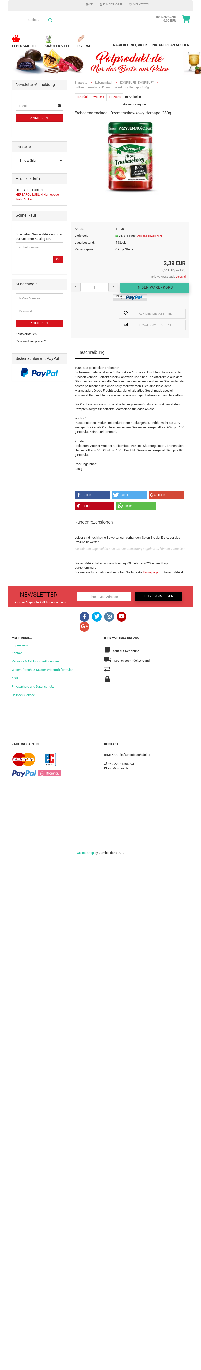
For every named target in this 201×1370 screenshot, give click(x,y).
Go (58, 259)
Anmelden (178, 549)
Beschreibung (91, 352)
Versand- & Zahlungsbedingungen (35, 661)
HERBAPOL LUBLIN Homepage (37, 194)
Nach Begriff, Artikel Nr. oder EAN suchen (151, 45)
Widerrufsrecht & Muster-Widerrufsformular (42, 670)
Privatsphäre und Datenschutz (33, 686)
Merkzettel (139, 4)
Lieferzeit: (81, 235)
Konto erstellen (26, 334)
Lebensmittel (24, 44)
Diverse (84, 44)
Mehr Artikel (24, 199)
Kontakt (17, 653)
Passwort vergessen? (31, 341)
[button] (92, 495)
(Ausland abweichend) (149, 235)
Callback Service (23, 695)
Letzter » (115, 97)
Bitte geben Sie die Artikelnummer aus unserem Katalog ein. (39, 236)
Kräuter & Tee (57, 44)
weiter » (98, 97)
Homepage (150, 572)
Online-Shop (85, 853)
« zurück (83, 97)
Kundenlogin (111, 4)
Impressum (20, 645)
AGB (15, 678)
